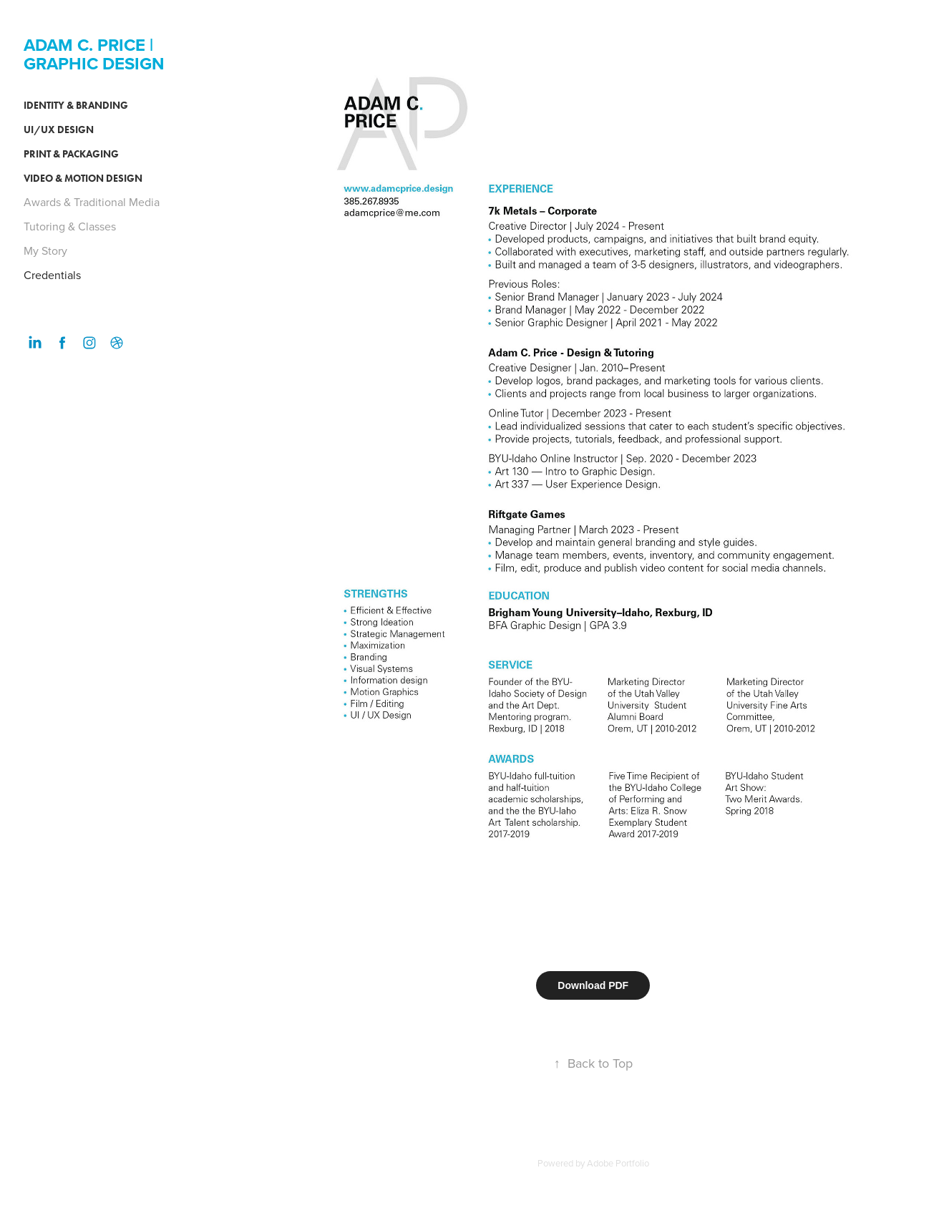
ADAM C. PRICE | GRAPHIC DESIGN (94, 54)
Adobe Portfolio (618, 1162)
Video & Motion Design (83, 178)
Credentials (52, 275)
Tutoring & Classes (70, 226)
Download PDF (593, 985)
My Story (45, 250)
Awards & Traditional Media (92, 202)
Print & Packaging (71, 154)
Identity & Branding (76, 105)
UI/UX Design (59, 130)
